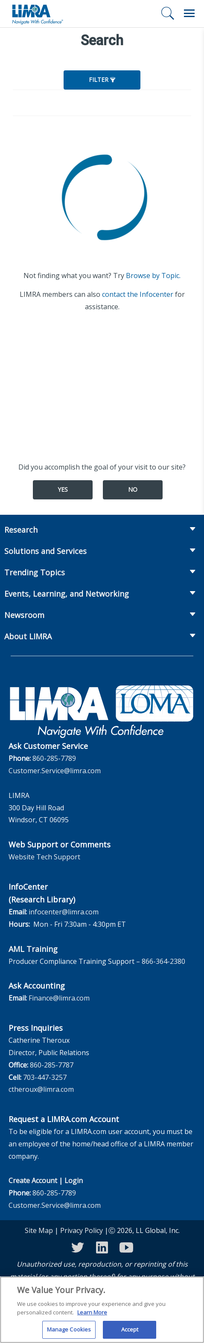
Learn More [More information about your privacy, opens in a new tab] (92, 1316)
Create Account (33, 1180)
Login (73, 1180)
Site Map (39, 1230)
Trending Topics (34, 572)
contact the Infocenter (137, 294)
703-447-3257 (45, 1077)
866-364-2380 (163, 961)
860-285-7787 (51, 1065)
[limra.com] (37, 13)
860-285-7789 (54, 758)
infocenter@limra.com (64, 912)
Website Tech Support (44, 856)
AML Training (33, 949)
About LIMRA (28, 636)
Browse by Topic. (153, 275)
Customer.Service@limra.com (55, 770)
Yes (63, 489)
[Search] (167, 13)
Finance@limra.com (59, 998)
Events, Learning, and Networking (66, 594)
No (132, 489)
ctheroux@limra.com (41, 1089)
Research (21, 530)
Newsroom (24, 615)
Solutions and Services (45, 551)
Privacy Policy (81, 1230)
